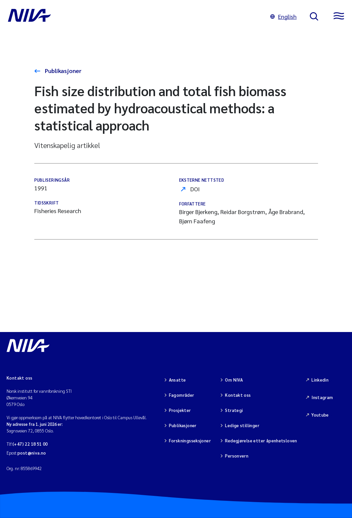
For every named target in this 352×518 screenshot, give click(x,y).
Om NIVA (234, 380)
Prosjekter (180, 410)
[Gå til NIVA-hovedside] (132, 16)
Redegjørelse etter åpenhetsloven (261, 440)
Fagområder (181, 395)
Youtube (320, 415)
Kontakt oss (238, 395)
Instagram (322, 397)
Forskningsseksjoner (190, 440)
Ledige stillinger (242, 425)
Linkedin (320, 380)
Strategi (234, 410)
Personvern (236, 456)
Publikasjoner (62, 70)
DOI (195, 189)
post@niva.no (31, 453)
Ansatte (177, 380)
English (283, 16)
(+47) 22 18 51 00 (30, 444)
